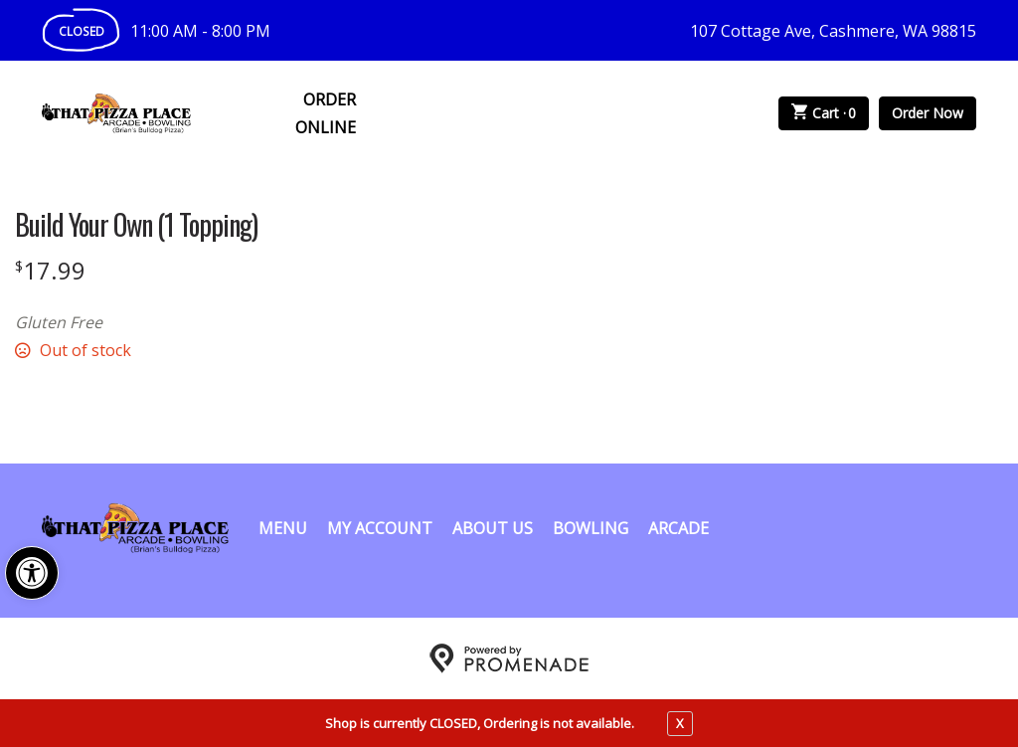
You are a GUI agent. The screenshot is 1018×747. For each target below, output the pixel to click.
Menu (282, 528)
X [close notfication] (680, 723)
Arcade (678, 528)
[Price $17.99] (50, 270)
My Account (379, 528)
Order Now (927, 112)
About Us (492, 528)
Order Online (325, 113)
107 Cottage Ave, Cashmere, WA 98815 (833, 31)
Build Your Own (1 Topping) (136, 225)
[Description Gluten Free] (348, 322)
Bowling (590, 528)
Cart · (824, 113)
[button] (32, 573)
